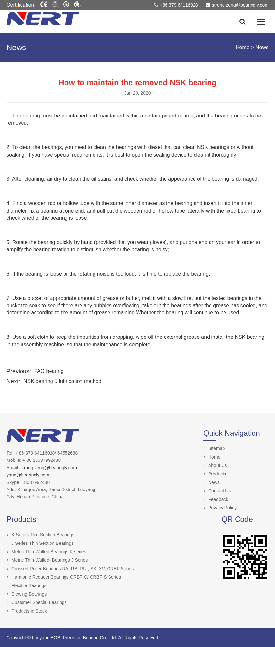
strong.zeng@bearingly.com (49, 467)
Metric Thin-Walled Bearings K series (48, 551)
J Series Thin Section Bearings (42, 543)
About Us (217, 465)
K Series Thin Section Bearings (43, 534)
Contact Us (219, 490)
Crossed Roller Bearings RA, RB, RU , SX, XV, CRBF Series (72, 568)
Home (243, 47)
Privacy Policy (222, 507)
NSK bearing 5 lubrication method (62, 381)
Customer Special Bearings (39, 602)
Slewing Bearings (29, 594)
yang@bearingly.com (28, 474)
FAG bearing (49, 371)
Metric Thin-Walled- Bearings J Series (49, 560)
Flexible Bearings (28, 585)
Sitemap (216, 448)
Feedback (218, 499)
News (261, 47)
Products (217, 473)
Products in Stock (29, 610)
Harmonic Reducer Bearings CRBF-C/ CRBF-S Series (66, 577)
